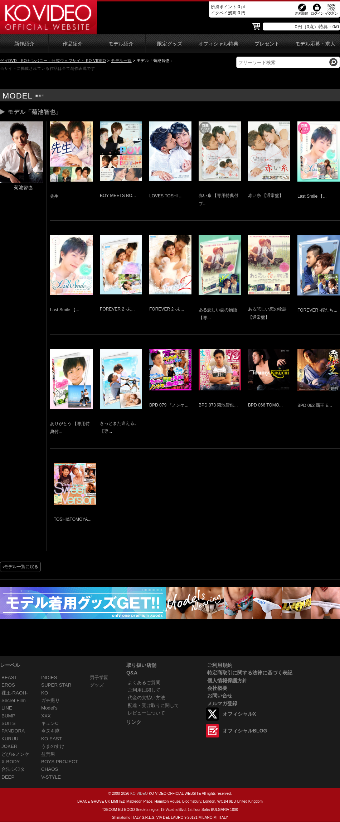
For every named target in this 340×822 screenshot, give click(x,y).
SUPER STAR (56, 685)
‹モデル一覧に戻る (20, 566)
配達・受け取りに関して (153, 705)
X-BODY (10, 761)
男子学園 (99, 677)
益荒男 (48, 754)
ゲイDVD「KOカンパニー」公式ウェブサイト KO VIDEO (53, 60)
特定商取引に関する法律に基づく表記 (249, 673)
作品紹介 (73, 44)
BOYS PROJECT (59, 761)
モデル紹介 (120, 44)
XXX (46, 715)
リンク (133, 722)
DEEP (7, 777)
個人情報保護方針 (227, 680)
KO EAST (51, 738)
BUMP (8, 715)
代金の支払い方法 (146, 697)
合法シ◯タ (13, 769)
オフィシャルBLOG (245, 731)
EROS (8, 685)
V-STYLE (51, 777)
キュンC (50, 723)
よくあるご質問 (144, 682)
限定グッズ (169, 44)
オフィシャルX (239, 714)
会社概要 (217, 688)
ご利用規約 (219, 665)
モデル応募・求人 (315, 44)
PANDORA (13, 731)
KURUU (10, 738)
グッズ (97, 685)
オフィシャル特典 (218, 44)
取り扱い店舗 (141, 665)
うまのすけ (52, 746)
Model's (49, 708)
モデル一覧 (121, 60)
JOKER (9, 746)
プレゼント (267, 44)
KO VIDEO (139, 793)
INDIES (49, 677)
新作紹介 (24, 44)
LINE (6, 708)
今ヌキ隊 (50, 731)
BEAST (9, 677)
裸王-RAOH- (14, 693)
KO (44, 693)
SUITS (8, 723)
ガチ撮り (50, 700)
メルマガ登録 (222, 703)
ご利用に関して (144, 690)
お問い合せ (219, 695)
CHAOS (49, 769)
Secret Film (13, 700)
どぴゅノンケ (15, 754)
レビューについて (146, 713)
